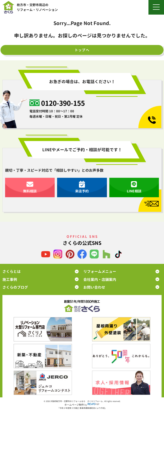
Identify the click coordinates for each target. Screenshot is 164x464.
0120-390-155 (63, 103)
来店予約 (82, 187)
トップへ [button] (82, 50)
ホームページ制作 (74, 404)
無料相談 (30, 187)
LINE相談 (134, 187)
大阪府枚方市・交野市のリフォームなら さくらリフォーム (76, 401)
